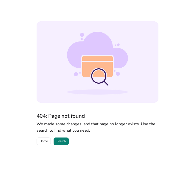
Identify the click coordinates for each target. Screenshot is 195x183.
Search (61, 141)
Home (44, 141)
